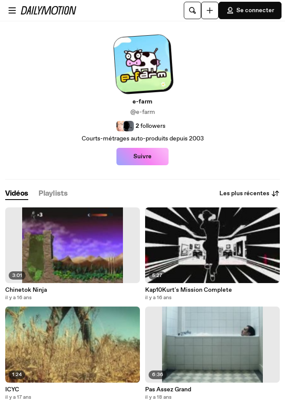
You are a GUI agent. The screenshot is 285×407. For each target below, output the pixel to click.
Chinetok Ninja (26, 290)
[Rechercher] (192, 10)
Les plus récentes (249, 193)
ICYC (12, 389)
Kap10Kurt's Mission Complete (188, 290)
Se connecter (250, 10)
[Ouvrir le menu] (12, 10)
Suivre (142, 156)
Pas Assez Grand (168, 389)
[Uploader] (210, 10)
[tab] (16, 193)
